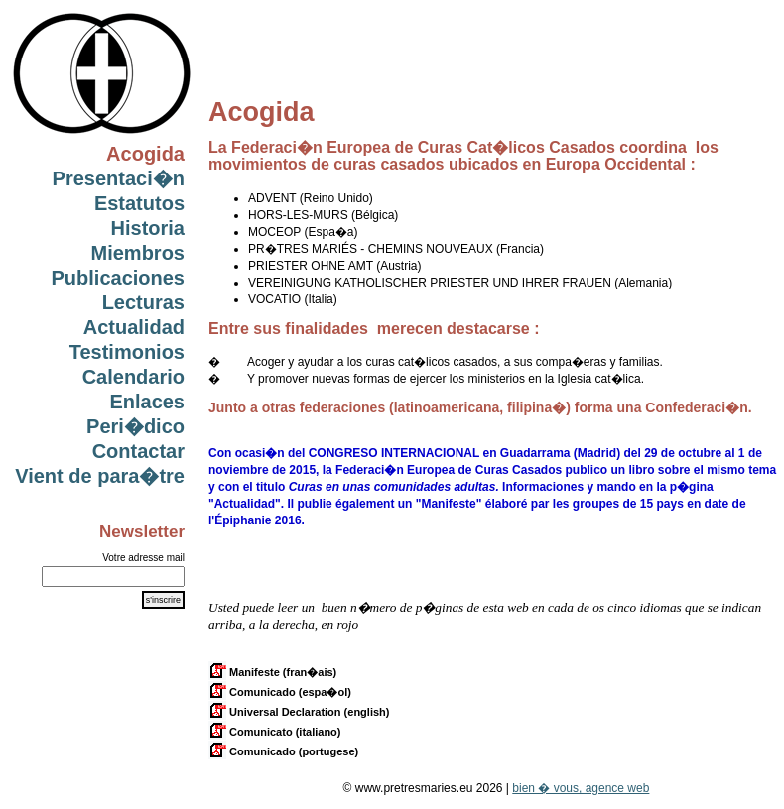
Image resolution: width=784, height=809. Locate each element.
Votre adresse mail (143, 557)
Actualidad (134, 327)
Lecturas (143, 302)
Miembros (138, 253)
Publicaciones (119, 278)
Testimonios (127, 352)
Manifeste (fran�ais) (272, 672)
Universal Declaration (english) (298, 712)
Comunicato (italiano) (274, 732)
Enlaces (147, 401)
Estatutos (139, 203)
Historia (148, 228)
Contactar (138, 451)
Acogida (145, 154)
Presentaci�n (119, 178)
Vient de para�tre (100, 476)
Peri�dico (135, 426)
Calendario (133, 377)
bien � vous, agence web (580, 788)
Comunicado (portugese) (283, 751)
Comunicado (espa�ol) (279, 692)
